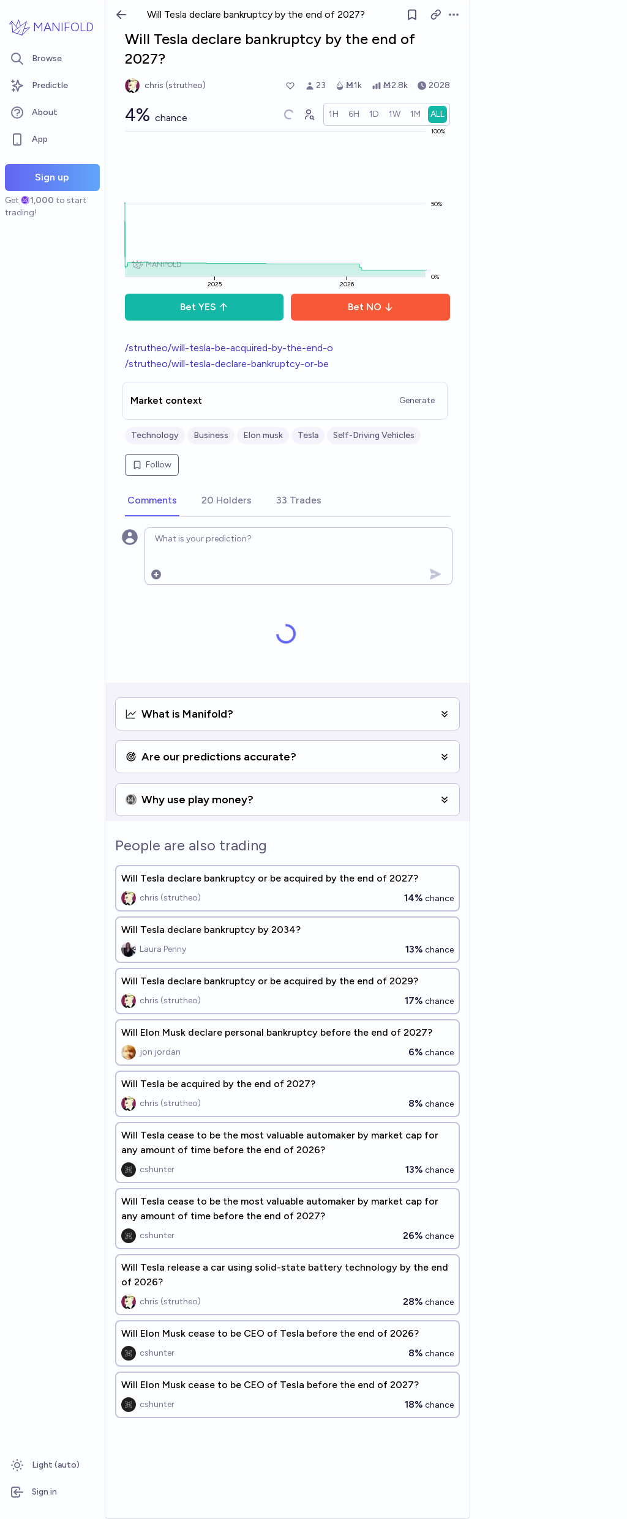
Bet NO (371, 307)
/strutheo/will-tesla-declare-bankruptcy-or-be (227, 364)
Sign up (52, 177)
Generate (417, 400)
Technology (155, 435)
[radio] (333, 114)
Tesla (308, 435)
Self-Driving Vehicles (374, 435)
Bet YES (204, 307)
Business (210, 435)
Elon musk (263, 435)
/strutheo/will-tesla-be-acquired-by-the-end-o (229, 348)
